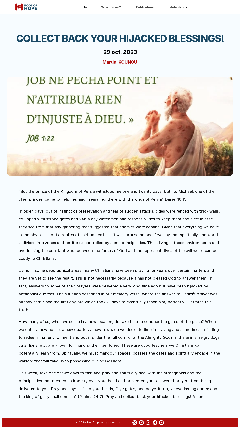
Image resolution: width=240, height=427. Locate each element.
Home (87, 7)
